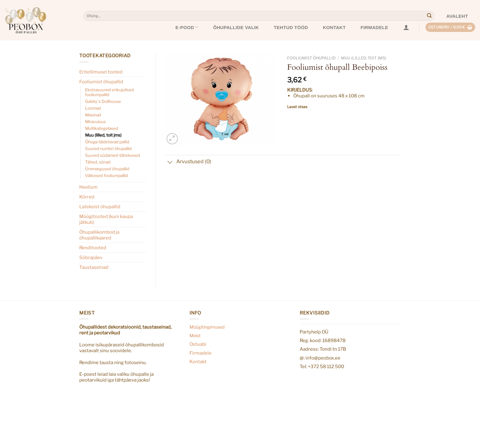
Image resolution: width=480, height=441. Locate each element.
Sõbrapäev (91, 257)
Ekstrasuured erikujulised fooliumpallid (109, 92)
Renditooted (92, 248)
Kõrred (86, 197)
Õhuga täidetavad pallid (107, 141)
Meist (195, 335)
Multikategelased (101, 128)
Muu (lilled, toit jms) (103, 135)
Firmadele (374, 27)
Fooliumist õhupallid (101, 82)
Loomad (93, 108)
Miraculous (95, 121)
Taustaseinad (93, 267)
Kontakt (334, 27)
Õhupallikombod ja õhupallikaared (99, 235)
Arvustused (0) (188, 162)
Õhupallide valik (236, 27)
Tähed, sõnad (98, 162)
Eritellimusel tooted (100, 72)
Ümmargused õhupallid (107, 168)
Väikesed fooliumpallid (106, 175)
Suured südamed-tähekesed (112, 155)
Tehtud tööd (291, 27)
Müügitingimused (207, 327)
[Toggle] (170, 163)
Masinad (93, 114)
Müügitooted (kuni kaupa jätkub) (106, 219)
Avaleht (457, 16)
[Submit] (429, 16)
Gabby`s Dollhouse (103, 101)
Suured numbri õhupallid (108, 148)
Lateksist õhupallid (99, 206)
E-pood (186, 27)
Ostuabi (197, 344)
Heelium (88, 187)
